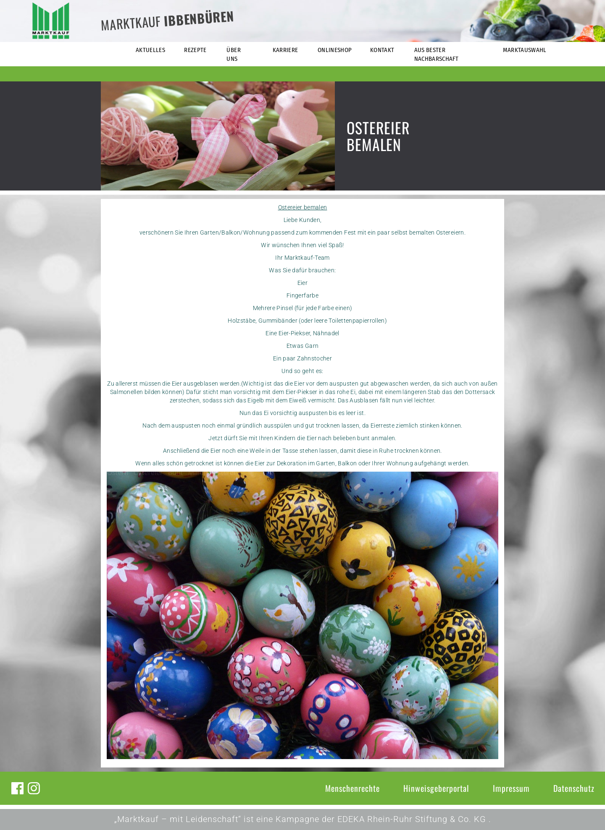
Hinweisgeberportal (436, 788)
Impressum (511, 788)
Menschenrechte (352, 788)
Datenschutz (573, 788)
